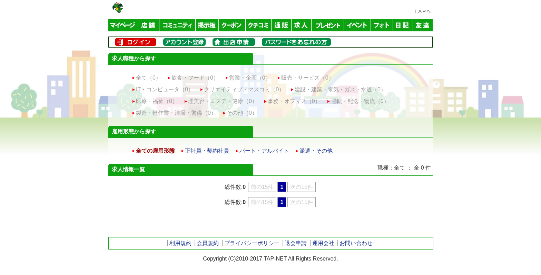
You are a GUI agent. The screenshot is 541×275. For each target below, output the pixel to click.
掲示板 (207, 25)
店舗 (148, 25)
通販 (282, 25)
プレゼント (328, 25)
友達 (423, 25)
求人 (302, 25)
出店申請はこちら (234, 42)
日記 (403, 25)
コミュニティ (177, 25)
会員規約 (208, 243)
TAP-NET (117, 7)
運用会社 (323, 243)
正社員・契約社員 (207, 151)
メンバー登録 (184, 42)
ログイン (135, 42)
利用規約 (180, 243)
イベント (357, 25)
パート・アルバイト (264, 151)
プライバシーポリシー (251, 243)
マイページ (123, 25)
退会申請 (296, 243)
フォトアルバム (382, 25)
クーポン (232, 25)
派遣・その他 (316, 151)
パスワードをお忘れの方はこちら (296, 42)
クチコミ (259, 25)
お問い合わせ (356, 243)
